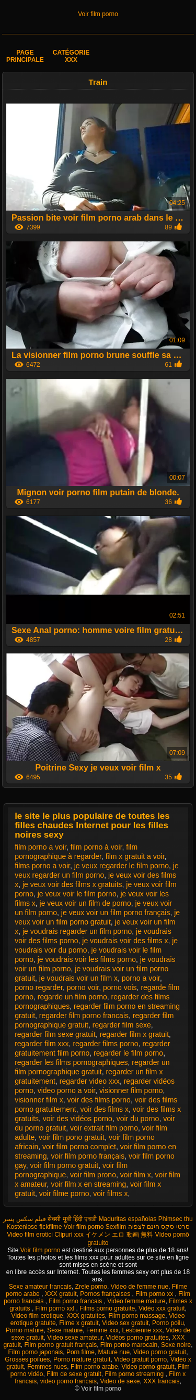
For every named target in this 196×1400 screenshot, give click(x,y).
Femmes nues (47, 1366)
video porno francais (68, 1381)
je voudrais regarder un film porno (77, 931)
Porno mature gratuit (81, 1359)
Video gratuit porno (140, 1359)
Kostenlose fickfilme (34, 1226)
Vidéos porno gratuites (137, 1337)
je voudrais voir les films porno (87, 959)
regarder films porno (105, 1043)
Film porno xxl (56, 1308)
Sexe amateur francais (40, 1286)
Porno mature (25, 1330)
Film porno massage (137, 1315)
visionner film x (39, 1100)
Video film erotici (30, 1234)
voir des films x (104, 1109)
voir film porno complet (79, 1146)
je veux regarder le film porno (121, 866)
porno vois (120, 987)
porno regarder (39, 987)
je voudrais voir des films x (125, 940)
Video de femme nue (140, 1286)
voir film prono (93, 1175)
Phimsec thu (175, 1219)
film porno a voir (40, 847)
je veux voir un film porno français (115, 912)
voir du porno (138, 1118)
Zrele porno (91, 1286)
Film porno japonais (35, 1352)
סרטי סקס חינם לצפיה (159, 1226)
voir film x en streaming (88, 1184)
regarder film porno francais (84, 1015)
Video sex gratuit (125, 1323)
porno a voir (141, 978)
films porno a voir (42, 866)
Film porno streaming (135, 1374)
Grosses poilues (27, 1359)
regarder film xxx (41, 1043)
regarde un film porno (72, 997)
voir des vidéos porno (77, 1118)
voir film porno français (87, 1156)
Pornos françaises (106, 1294)
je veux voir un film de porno (85, 903)
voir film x (135, 1175)
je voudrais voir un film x (78, 978)
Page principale (25, 56)
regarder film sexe (122, 1025)
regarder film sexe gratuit (55, 1034)
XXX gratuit (61, 1294)
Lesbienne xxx (142, 1330)
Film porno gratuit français (60, 1344)
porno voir (83, 987)
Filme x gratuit (78, 1323)
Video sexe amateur (74, 1337)
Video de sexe (120, 1381)
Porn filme (80, 1352)
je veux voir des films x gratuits (72, 884)
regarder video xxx (90, 1081)
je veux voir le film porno (77, 894)
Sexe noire (176, 1344)
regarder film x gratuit (134, 1034)
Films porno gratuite (107, 1308)
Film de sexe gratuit (74, 1374)
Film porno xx (155, 1294)
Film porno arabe (94, 1366)
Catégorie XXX (71, 56)
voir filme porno (64, 1193)
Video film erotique (37, 1315)
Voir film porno (98, 14)
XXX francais (161, 1381)
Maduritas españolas (128, 1219)
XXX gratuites (85, 1315)
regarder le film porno (128, 1053)
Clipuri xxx (68, 1234)
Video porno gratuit (159, 1352)
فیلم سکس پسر (24, 1219)
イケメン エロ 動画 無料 (119, 1234)
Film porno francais (76, 1301)
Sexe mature (65, 1330)
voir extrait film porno (104, 1128)
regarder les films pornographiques (71, 1062)
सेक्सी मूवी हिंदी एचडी (72, 1219)
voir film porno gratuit (64, 1165)
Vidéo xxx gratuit (162, 1308)
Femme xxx (102, 1330)
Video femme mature (136, 1301)
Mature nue (114, 1352)
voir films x (110, 1193)
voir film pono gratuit (72, 1137)
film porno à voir (96, 847)
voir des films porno (99, 1100)
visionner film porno (131, 1090)
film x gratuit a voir (135, 856)
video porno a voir (67, 1090)
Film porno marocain (128, 1344)
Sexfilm (116, 1226)
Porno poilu (168, 1323)
